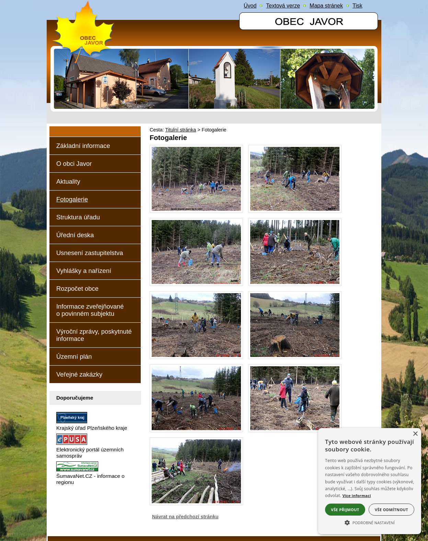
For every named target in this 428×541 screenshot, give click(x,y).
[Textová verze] (283, 5)
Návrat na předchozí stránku (185, 494)
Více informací (357, 495)
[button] (369, 522)
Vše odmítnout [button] (391, 509)
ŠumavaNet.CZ (311, 522)
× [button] (415, 434)
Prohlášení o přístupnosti (88, 522)
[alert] (369, 481)
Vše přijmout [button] (345, 509)
